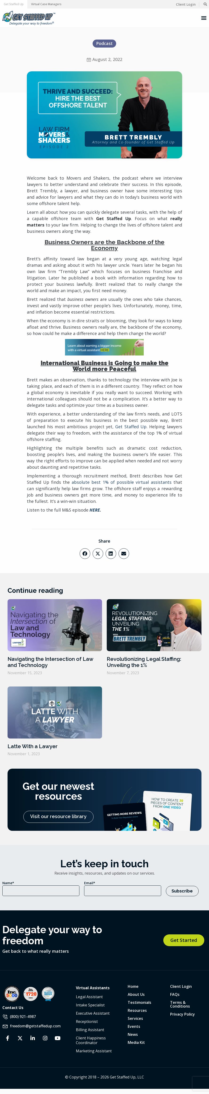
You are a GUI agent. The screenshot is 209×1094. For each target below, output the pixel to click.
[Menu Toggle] (204, 18)
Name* (8, 883)
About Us (136, 994)
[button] (13, 4)
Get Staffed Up (131, 426)
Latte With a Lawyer (32, 746)
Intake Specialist (90, 1004)
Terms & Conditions (180, 1004)
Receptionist (87, 1021)
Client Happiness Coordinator (91, 1040)
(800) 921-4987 (23, 1016)
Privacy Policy (182, 1014)
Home (133, 986)
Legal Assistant (89, 996)
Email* (89, 883)
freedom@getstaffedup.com (35, 1025)
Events (134, 1026)
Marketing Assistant (94, 1050)
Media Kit (136, 1042)
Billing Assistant (90, 1029)
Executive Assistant (93, 1013)
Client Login (181, 986)
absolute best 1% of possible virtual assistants (121, 482)
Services (135, 1018)
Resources (137, 1010)
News (133, 1034)
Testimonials (139, 1002)
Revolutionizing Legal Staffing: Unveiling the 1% (144, 662)
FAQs (175, 994)
